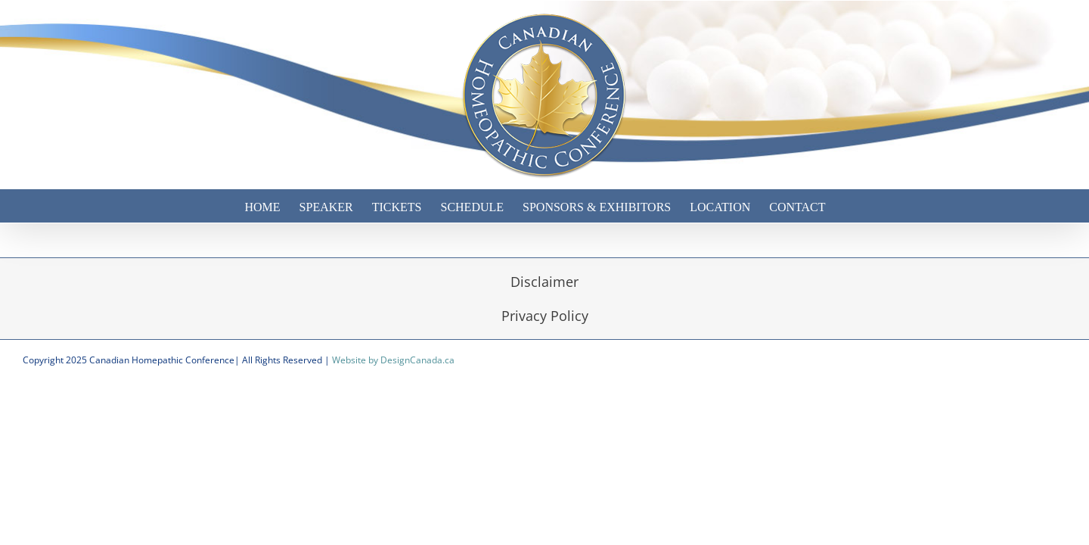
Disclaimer (544, 281)
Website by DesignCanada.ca (393, 359)
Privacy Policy (544, 316)
